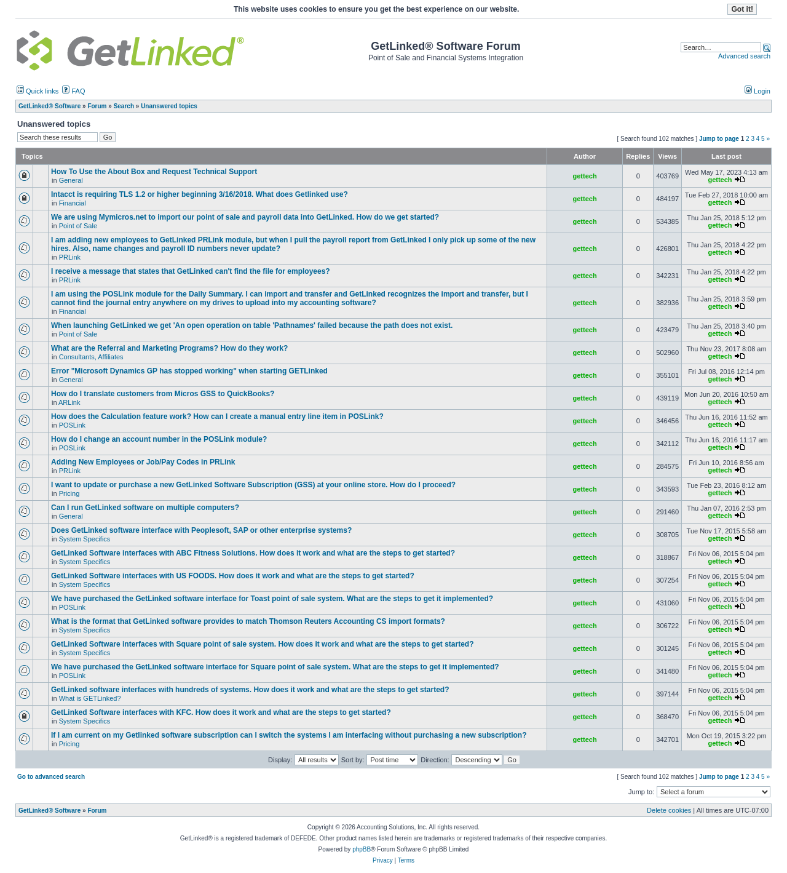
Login (757, 91)
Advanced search (744, 56)
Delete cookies (669, 810)
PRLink (70, 257)
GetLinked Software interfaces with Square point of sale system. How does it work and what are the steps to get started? (262, 644)
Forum (96, 810)
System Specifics (85, 539)
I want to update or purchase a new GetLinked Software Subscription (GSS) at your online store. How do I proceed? (253, 484)
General (71, 180)
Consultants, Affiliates (91, 357)
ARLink (69, 402)
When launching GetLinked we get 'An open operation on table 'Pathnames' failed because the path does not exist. (252, 325)
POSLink (72, 425)
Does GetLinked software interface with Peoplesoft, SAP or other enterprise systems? (201, 530)
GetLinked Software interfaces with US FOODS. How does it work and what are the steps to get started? (232, 576)
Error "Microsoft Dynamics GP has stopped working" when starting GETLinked (189, 371)
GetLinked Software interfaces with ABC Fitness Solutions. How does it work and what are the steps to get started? (253, 553)
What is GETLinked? (90, 698)
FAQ (73, 91)
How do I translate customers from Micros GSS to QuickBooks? (162, 393)
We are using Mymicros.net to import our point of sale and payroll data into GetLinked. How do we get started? (245, 217)
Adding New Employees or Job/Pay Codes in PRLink (143, 462)
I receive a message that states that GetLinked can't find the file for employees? (190, 271)
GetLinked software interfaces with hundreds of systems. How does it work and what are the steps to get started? (250, 689)
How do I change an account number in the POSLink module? (159, 439)
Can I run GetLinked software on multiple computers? (145, 507)
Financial (72, 203)
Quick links (37, 91)
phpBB (361, 849)
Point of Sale (78, 225)
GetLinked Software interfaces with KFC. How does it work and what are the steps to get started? (221, 712)
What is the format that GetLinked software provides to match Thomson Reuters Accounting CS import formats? (248, 621)
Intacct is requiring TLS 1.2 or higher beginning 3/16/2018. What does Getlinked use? (199, 194)
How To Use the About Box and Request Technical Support (154, 171)
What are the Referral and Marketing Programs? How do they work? (169, 348)
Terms (406, 860)
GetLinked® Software (49, 810)
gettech (585, 176)
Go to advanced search (51, 776)
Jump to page (719, 138)
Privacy (383, 860)
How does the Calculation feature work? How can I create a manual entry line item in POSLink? (217, 416)
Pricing (69, 493)
